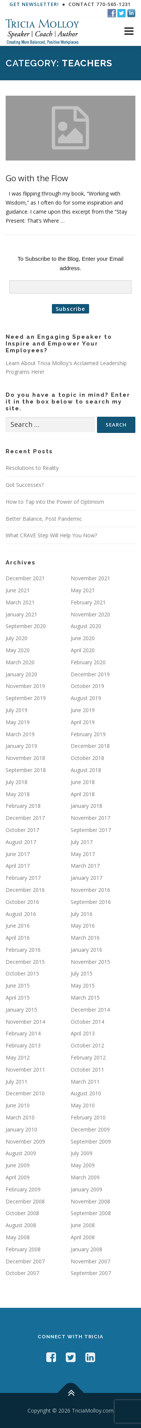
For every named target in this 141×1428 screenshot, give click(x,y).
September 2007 (91, 1273)
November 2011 (25, 1069)
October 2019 (87, 686)
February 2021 (88, 602)
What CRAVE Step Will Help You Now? (51, 535)
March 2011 (85, 1081)
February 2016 (23, 949)
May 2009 (83, 1165)
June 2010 (18, 1105)
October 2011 (87, 1069)
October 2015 (22, 973)
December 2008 (25, 1201)
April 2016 (18, 937)
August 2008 (21, 1225)
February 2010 (88, 1117)
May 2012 (18, 1057)
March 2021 (20, 602)
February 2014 (23, 1033)
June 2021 (18, 590)
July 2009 (81, 1153)
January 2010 (21, 1129)
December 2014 (90, 1009)
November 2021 (90, 578)
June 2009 (18, 1165)
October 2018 (87, 757)
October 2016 (22, 901)
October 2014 (87, 1021)
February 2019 (88, 734)
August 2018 (86, 770)
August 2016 (21, 913)
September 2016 (91, 901)
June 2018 (83, 782)
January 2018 (86, 805)
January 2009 (86, 1189)
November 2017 (90, 817)
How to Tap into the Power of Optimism (55, 501)
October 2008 (22, 1213)
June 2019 (83, 710)
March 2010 (20, 1117)
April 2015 (18, 997)
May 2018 (18, 794)
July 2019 (16, 710)
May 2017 (83, 854)
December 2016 (25, 889)
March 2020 (20, 662)
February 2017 (23, 877)
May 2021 (83, 590)
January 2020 (21, 674)
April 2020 (83, 650)
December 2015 (25, 961)
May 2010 (83, 1105)
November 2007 (90, 1261)
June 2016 (18, 925)
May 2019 (18, 722)
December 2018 (90, 745)
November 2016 (90, 889)
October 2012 (87, 1045)
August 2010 (86, 1093)
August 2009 (21, 1153)
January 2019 (21, 745)
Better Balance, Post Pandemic (44, 518)
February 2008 (23, 1249)
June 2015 (18, 985)
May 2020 (18, 650)
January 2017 (86, 877)
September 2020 (26, 626)
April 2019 (83, 722)
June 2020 (83, 638)
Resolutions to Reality (32, 467)
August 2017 (21, 841)
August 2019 (86, 698)
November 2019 (25, 686)
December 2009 (90, 1129)
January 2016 (86, 949)
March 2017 (85, 865)
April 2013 (83, 1033)
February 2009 (23, 1189)
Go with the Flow (37, 177)
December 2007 (25, 1261)
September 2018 (26, 770)
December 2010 (25, 1093)
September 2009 (91, 1141)
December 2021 (25, 578)
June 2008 (83, 1225)
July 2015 (81, 973)
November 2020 (90, 614)
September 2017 (91, 829)
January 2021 (21, 614)
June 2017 (18, 854)
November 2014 (25, 1021)
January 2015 (21, 1009)
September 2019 (26, 698)
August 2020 (86, 626)
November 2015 (90, 961)
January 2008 (86, 1249)
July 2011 (16, 1081)
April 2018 (83, 794)
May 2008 (18, 1237)
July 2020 (16, 638)
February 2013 (23, 1045)
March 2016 (85, 937)
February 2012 (88, 1057)
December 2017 (25, 817)
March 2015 (85, 997)
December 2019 (90, 674)
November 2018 (25, 757)
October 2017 (22, 829)
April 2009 (18, 1177)
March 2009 (85, 1177)
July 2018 (16, 782)
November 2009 (25, 1141)
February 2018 (23, 805)
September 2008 (91, 1213)
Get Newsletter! (34, 4)
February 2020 (88, 662)
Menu (128, 31)
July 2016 (81, 913)
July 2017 (81, 841)
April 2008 (83, 1237)
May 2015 (83, 985)
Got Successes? (25, 484)
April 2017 (18, 865)
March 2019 (20, 734)
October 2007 (22, 1273)
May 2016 (83, 925)
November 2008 (90, 1201)
